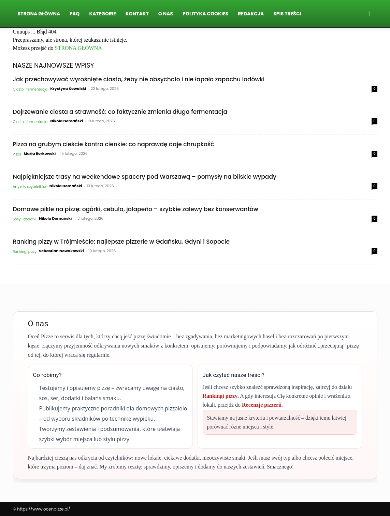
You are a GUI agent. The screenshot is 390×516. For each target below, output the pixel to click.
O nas (165, 13)
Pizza (17, 154)
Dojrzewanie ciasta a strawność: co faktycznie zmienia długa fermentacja (120, 112)
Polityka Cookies (205, 13)
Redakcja (251, 13)
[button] (369, 14)
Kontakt (137, 13)
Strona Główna (39, 13)
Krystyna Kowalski (68, 88)
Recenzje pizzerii (261, 405)
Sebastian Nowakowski (61, 251)
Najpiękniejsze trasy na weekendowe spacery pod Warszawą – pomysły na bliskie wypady (144, 177)
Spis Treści (287, 13)
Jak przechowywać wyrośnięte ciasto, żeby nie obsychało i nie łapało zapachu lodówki (139, 79)
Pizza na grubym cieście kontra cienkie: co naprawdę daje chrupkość (113, 144)
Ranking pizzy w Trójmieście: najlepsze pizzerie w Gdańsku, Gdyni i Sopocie (121, 241)
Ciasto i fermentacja (30, 89)
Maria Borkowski (40, 153)
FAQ (75, 13)
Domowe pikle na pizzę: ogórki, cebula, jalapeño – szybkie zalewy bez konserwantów (135, 209)
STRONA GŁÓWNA (78, 48)
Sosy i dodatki (25, 219)
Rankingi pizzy (25, 251)
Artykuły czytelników (30, 186)
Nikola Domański (66, 121)
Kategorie (102, 13)
